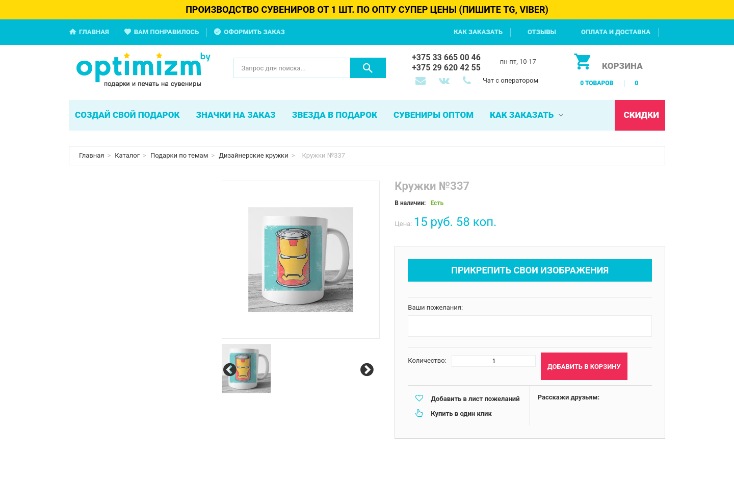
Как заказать (478, 32)
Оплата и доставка (615, 32)
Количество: (427, 360)
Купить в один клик (461, 413)
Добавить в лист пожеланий (475, 399)
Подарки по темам (179, 155)
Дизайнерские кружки (254, 155)
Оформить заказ (254, 32)
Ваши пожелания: (435, 307)
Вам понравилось (166, 32)
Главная (94, 32)
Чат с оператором (510, 80)
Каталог (127, 155)
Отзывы (542, 32)
